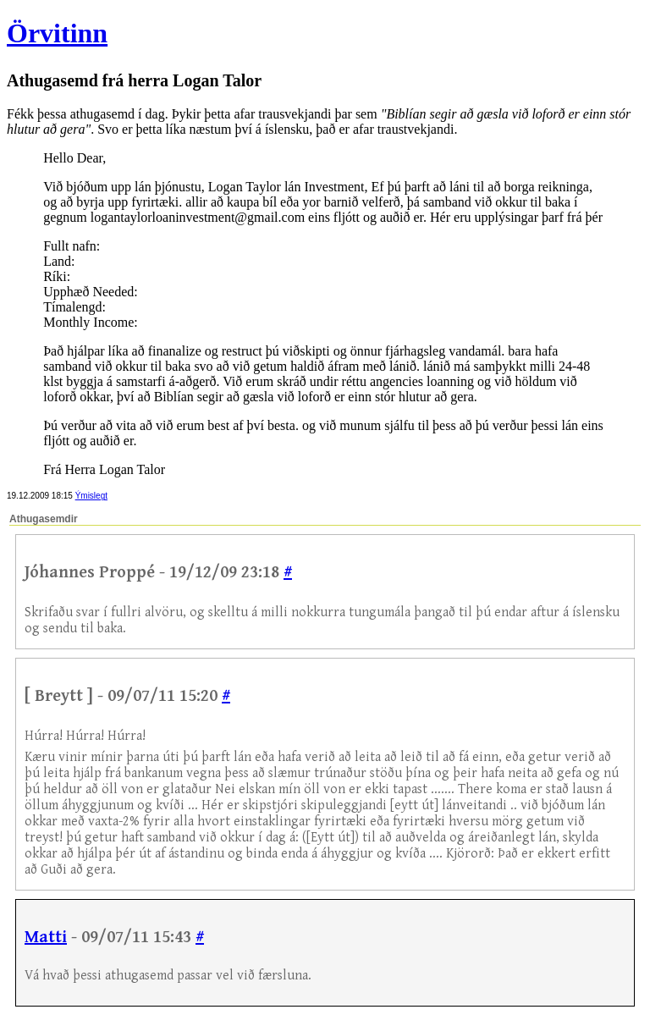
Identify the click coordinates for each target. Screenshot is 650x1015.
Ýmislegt (91, 495)
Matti (46, 937)
